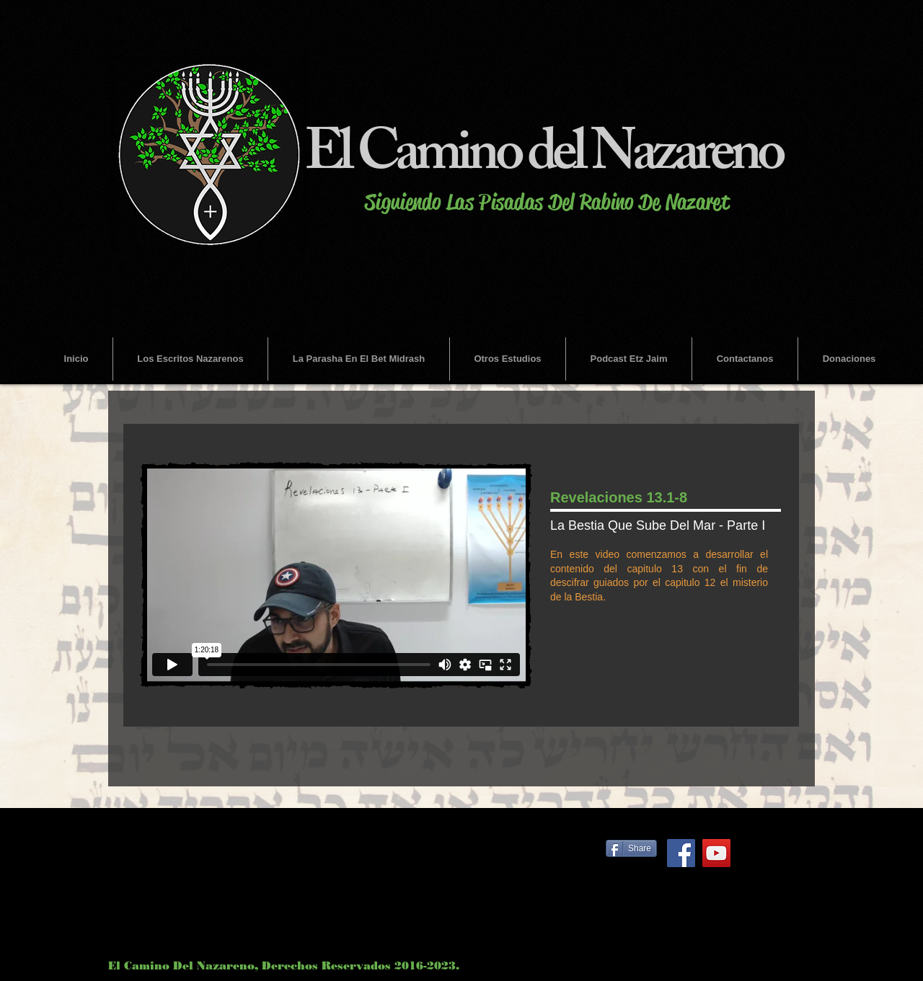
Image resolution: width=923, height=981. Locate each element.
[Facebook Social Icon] (681, 853)
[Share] (631, 848)
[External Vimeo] (336, 575)
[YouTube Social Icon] (716, 853)
